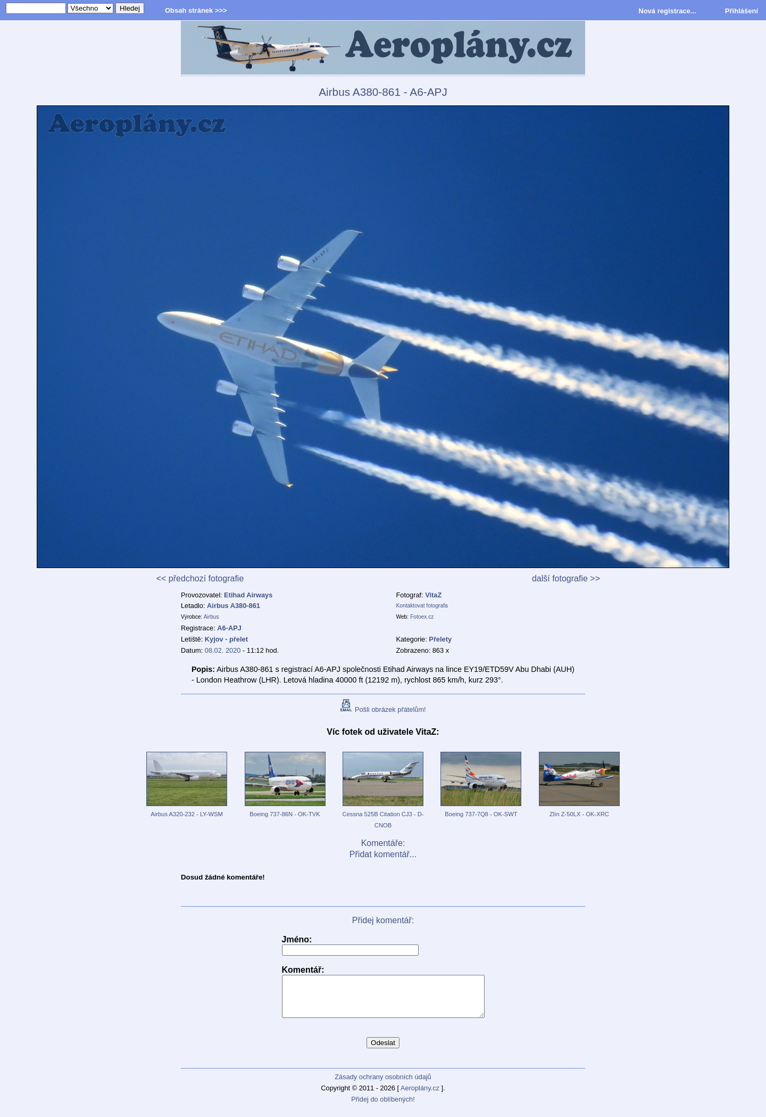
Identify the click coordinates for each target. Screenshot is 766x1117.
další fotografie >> (566, 578)
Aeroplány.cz (420, 1096)
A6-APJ (229, 628)
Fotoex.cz (422, 617)
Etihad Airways (248, 595)
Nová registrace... (667, 11)
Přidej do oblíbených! (383, 1107)
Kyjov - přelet (226, 639)
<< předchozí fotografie (200, 578)
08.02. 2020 (223, 650)
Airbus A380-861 (233, 606)
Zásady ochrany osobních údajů (383, 1085)
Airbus (211, 617)
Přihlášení (741, 11)
